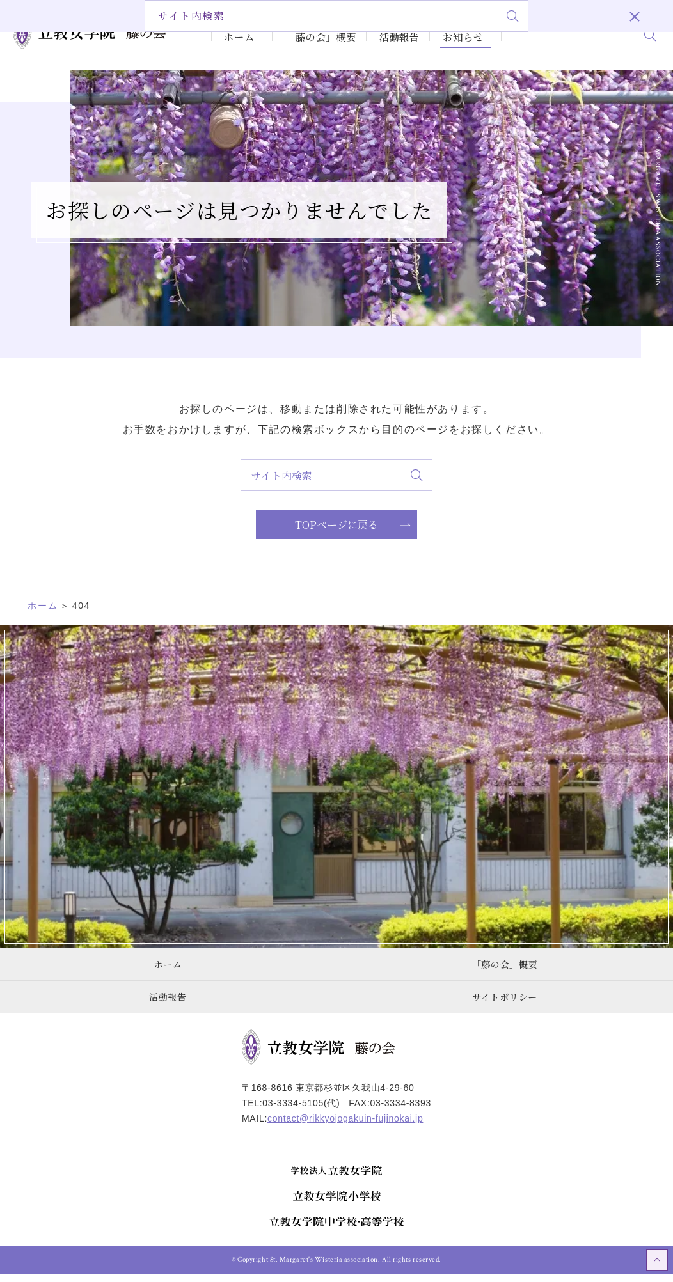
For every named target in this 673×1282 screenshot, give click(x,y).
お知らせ (444, 33)
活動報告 (383, 33)
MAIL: (332, 1126)
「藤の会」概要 (307, 33)
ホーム (236, 33)
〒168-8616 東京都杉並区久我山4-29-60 (328, 1095)
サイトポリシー (504, 1004)
